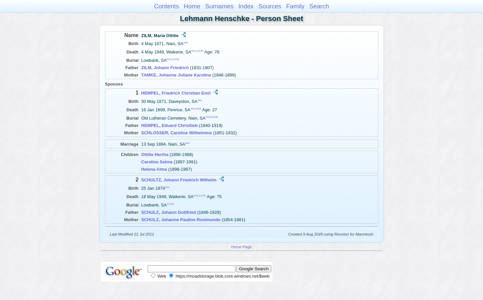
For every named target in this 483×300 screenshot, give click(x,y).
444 (185, 42)
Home (192, 6)
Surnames (219, 6)
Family (295, 6)
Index (246, 6)
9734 (208, 117)
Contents (166, 6)
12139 (200, 50)
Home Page (241, 247)
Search (319, 6)
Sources (269, 6)
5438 (198, 108)
